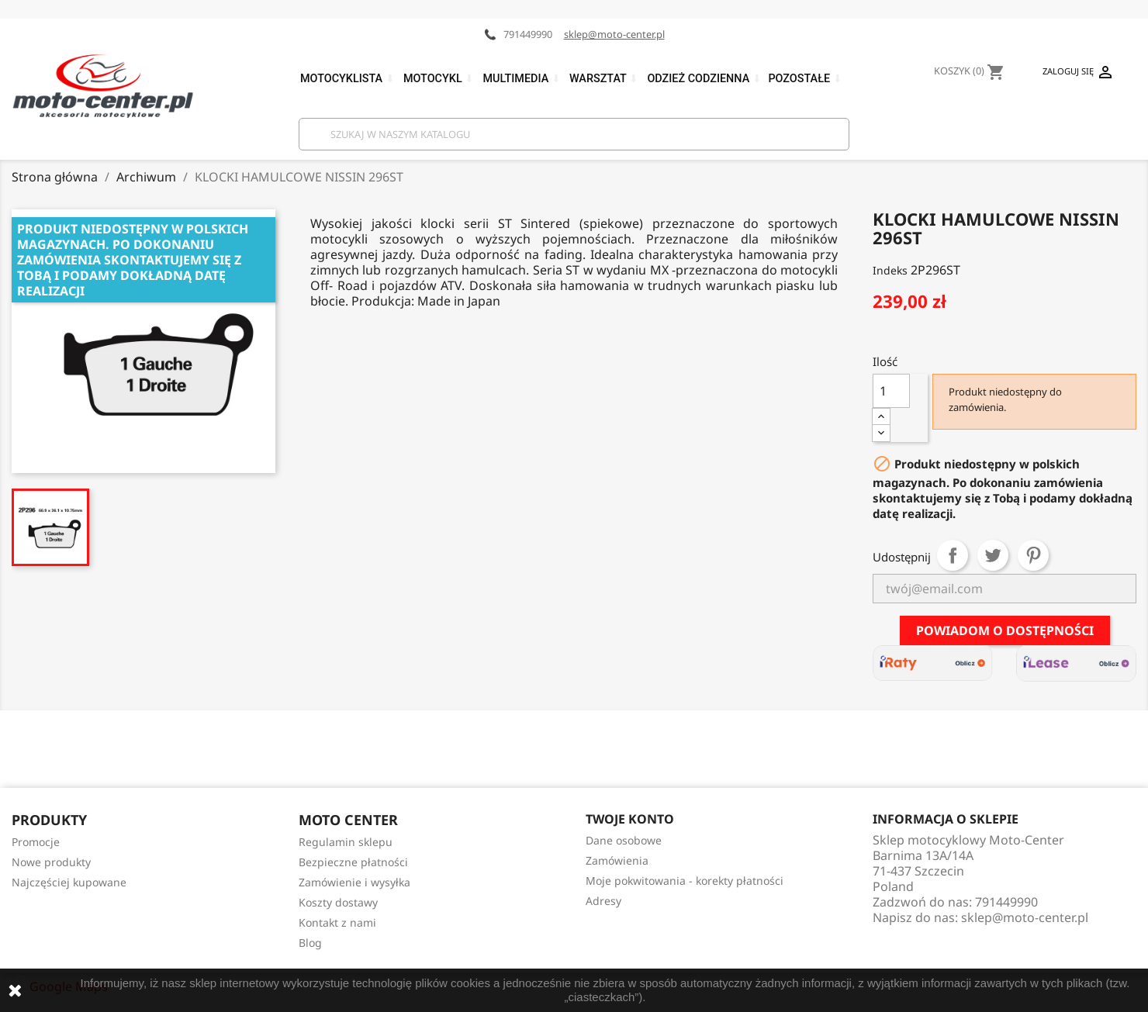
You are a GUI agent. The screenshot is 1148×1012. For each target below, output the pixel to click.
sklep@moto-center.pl (614, 34)
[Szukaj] (574, 134)
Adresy (603, 900)
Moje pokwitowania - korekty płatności (684, 880)
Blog (310, 942)
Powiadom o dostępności (1005, 630)
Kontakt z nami (337, 922)
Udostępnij (952, 555)
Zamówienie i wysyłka (354, 882)
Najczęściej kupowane (69, 882)
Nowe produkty (51, 862)
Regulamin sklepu (345, 841)
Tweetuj (992, 555)
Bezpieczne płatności (353, 862)
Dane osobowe (624, 840)
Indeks (890, 270)
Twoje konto (630, 818)
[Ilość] (891, 391)
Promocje (36, 841)
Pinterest (1033, 555)
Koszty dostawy (338, 902)
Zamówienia (617, 860)
